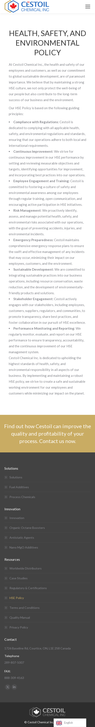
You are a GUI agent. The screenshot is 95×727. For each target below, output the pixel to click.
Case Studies (18, 578)
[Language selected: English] (70, 722)
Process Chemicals (22, 497)
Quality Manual (19, 617)
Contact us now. (57, 441)
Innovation (16, 518)
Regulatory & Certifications (28, 588)
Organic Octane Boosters (27, 528)
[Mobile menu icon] (88, 6)
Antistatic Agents (21, 537)
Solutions (15, 477)
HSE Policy (16, 598)
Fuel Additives (19, 487)
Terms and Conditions (24, 607)
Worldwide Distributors (25, 568)
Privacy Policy (18, 627)
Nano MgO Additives (23, 547)
